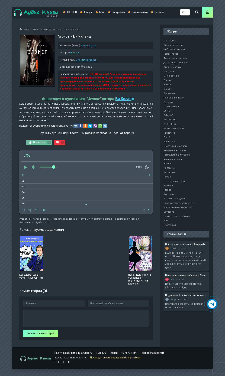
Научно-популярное (174, 181)
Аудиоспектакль (172, 159)
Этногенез (169, 194)
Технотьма (169, 132)
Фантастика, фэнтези (175, 58)
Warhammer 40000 (173, 128)
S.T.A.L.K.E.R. (169, 124)
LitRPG (167, 111)
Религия (168, 185)
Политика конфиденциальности (73, 352)
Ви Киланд (73, 52)
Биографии (118, 12)
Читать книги (140, 12)
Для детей (169, 93)
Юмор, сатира (171, 75)
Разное (167, 190)
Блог (102, 12)
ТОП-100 (72, 12)
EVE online (169, 141)
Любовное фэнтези (174, 49)
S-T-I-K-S (168, 115)
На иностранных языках (176, 216)
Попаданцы (169, 168)
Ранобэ (167, 137)
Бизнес (167, 163)
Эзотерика (169, 172)
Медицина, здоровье (174, 150)
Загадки (159, 12)
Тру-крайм (169, 40)
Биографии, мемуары (175, 146)
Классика (168, 71)
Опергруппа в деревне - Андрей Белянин (186, 244)
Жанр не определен (174, 198)
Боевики (168, 80)
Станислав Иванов (86, 59)
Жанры (88, 12)
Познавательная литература (179, 203)
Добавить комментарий (40, 333)
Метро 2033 (170, 119)
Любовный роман (173, 45)
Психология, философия (177, 154)
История (168, 102)
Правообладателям (152, 352)
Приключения (171, 106)
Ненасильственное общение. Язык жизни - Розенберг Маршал (186, 275)
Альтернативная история (177, 207)
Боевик (167, 84)
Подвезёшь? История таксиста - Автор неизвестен (186, 295)
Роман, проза (88, 45)
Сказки (167, 89)
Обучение (168, 211)
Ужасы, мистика (172, 67)
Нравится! (40, 142)
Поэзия (167, 176)
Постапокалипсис (173, 97)
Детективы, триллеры (175, 62)
